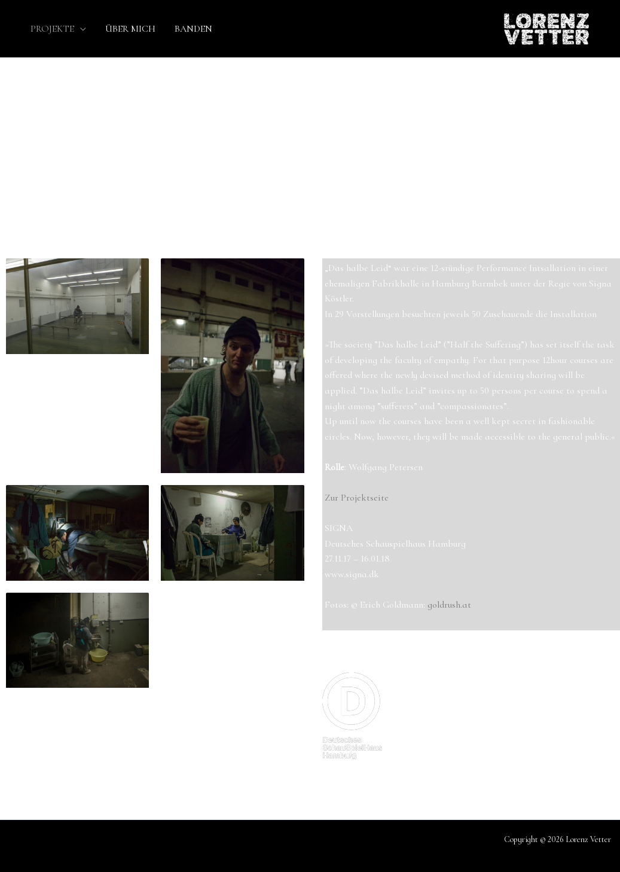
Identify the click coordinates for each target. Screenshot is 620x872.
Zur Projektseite (357, 498)
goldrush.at (449, 605)
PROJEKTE (52, 29)
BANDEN (193, 29)
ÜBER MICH (130, 29)
